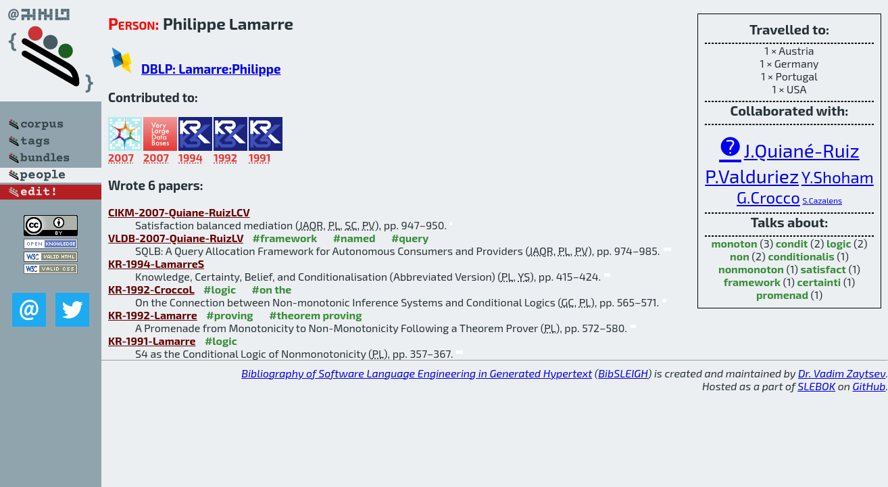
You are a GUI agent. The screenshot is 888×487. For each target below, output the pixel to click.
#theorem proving (315, 314)
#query (409, 237)
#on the (272, 289)
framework (752, 281)
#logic (219, 289)
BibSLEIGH (622, 373)
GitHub (869, 385)
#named (354, 237)
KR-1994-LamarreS (156, 263)
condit (792, 243)
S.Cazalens (822, 200)
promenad (782, 294)
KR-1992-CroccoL (151, 289)
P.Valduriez (752, 175)
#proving (229, 314)
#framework (285, 237)
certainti (819, 281)
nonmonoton (751, 268)
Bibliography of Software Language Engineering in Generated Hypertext (416, 373)
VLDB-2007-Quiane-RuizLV (175, 237)
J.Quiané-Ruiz (802, 150)
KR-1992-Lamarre (152, 314)
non (739, 256)
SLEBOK (816, 385)
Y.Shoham (837, 177)
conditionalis (801, 256)
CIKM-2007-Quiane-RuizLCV (179, 212)
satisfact (823, 268)
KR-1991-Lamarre (151, 340)
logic (839, 243)
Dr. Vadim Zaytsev (841, 373)
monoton (734, 243)
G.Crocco (768, 197)
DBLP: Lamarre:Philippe (210, 68)
